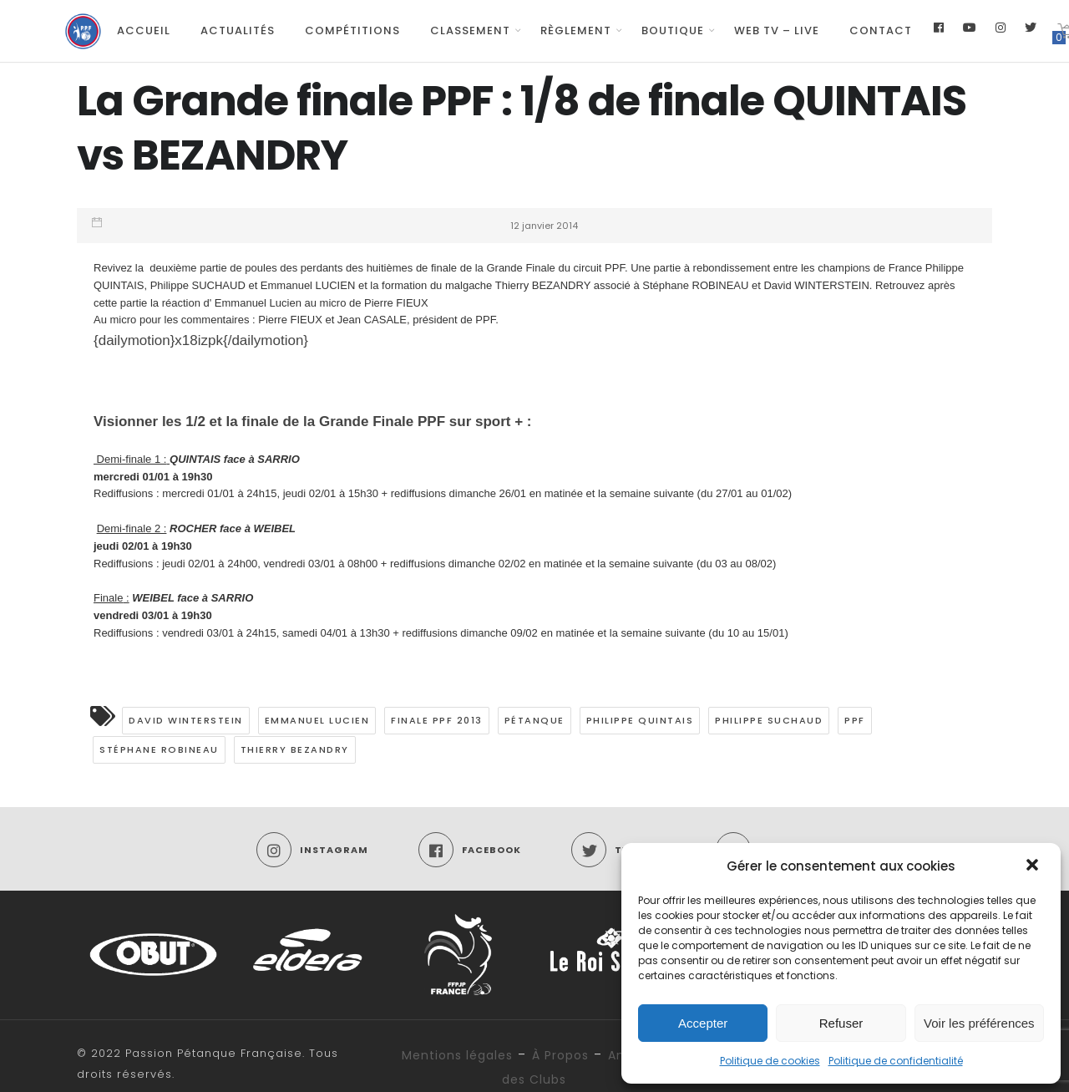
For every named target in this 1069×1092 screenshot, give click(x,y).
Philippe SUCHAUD (769, 720)
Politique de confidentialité (895, 1061)
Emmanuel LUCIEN (317, 720)
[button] (1034, 866)
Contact (880, 30)
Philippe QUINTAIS (640, 720)
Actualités (237, 30)
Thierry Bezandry (295, 749)
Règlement (575, 30)
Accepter (702, 1023)
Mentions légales (457, 1055)
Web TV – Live (776, 30)
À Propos (560, 1055)
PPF (854, 720)
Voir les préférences (979, 1023)
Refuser (841, 1023)
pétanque (534, 720)
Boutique (672, 30)
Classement (470, 30)
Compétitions (352, 30)
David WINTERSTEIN (186, 720)
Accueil (143, 30)
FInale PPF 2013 (437, 720)
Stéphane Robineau (159, 749)
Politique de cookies (770, 1061)
